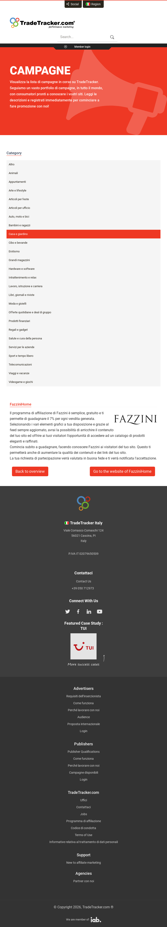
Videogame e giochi (21, 382)
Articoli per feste (19, 199)
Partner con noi (83, 881)
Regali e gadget (18, 329)
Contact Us (83, 581)
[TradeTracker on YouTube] (99, 611)
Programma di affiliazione (83, 821)
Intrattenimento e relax (22, 277)
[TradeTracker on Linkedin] (89, 611)
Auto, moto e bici (19, 216)
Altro (11, 164)
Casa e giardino (18, 234)
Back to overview (30, 471)
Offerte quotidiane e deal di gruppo (30, 312)
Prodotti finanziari (19, 321)
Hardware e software (22, 268)
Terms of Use (83, 835)
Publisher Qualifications (84, 751)
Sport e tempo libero (21, 355)
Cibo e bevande (18, 242)
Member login (82, 46)
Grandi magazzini (19, 260)
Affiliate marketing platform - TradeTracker (42, 23)
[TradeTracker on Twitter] (67, 611)
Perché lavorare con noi (83, 710)
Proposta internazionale (83, 724)
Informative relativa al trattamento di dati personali (83, 842)
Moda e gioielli (17, 303)
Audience (83, 717)
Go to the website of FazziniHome (122, 471)
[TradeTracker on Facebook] (78, 611)
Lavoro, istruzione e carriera (25, 286)
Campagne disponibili (83, 772)
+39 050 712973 (83, 588)
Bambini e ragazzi (19, 225)
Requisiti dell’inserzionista (83, 696)
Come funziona (83, 703)
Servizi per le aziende (21, 347)
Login (83, 731)
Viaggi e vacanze (19, 373)
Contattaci (83, 807)
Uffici (83, 800)
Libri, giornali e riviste (21, 295)
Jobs (83, 814)
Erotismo (14, 251)
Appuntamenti (17, 181)
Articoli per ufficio (19, 208)
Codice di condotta (83, 828)
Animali (13, 173)
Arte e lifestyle (17, 190)
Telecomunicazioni (20, 364)
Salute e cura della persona (25, 338)
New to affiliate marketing (83, 862)
